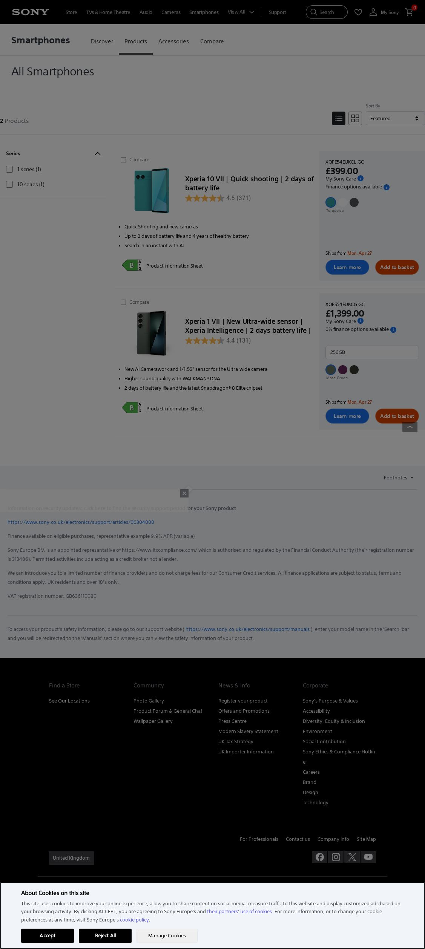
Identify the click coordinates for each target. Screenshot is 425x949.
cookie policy (134, 920)
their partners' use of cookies (239, 911)
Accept (47, 935)
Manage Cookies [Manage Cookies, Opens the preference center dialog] (167, 935)
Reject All (105, 935)
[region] (212, 915)
